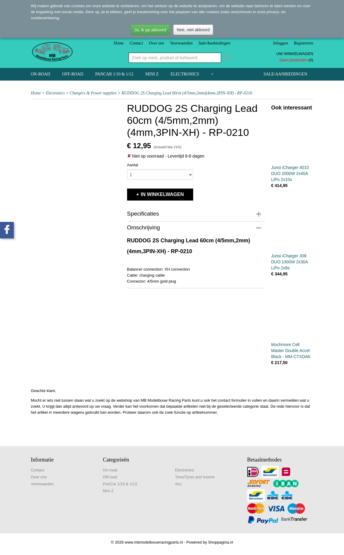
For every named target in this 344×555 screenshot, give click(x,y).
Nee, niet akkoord (193, 29)
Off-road (72, 74)
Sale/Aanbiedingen (214, 43)
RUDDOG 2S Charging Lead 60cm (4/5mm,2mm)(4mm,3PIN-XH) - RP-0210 (187, 93)
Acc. (179, 484)
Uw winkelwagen (294, 53)
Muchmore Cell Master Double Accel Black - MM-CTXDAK (291, 350)
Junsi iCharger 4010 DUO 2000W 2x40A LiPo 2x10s (290, 173)
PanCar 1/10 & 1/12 (114, 74)
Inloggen (280, 43)
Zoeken (226, 57)
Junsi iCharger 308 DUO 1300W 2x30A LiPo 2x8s (289, 261)
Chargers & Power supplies (93, 93)
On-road (40, 74)
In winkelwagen (162, 194)
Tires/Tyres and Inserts (195, 477)
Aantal (132, 165)
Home (119, 43)
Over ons (156, 43)
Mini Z (152, 74)
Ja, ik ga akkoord (150, 29)
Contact (136, 43)
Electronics (185, 74)
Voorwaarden (181, 43)
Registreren (303, 43)
